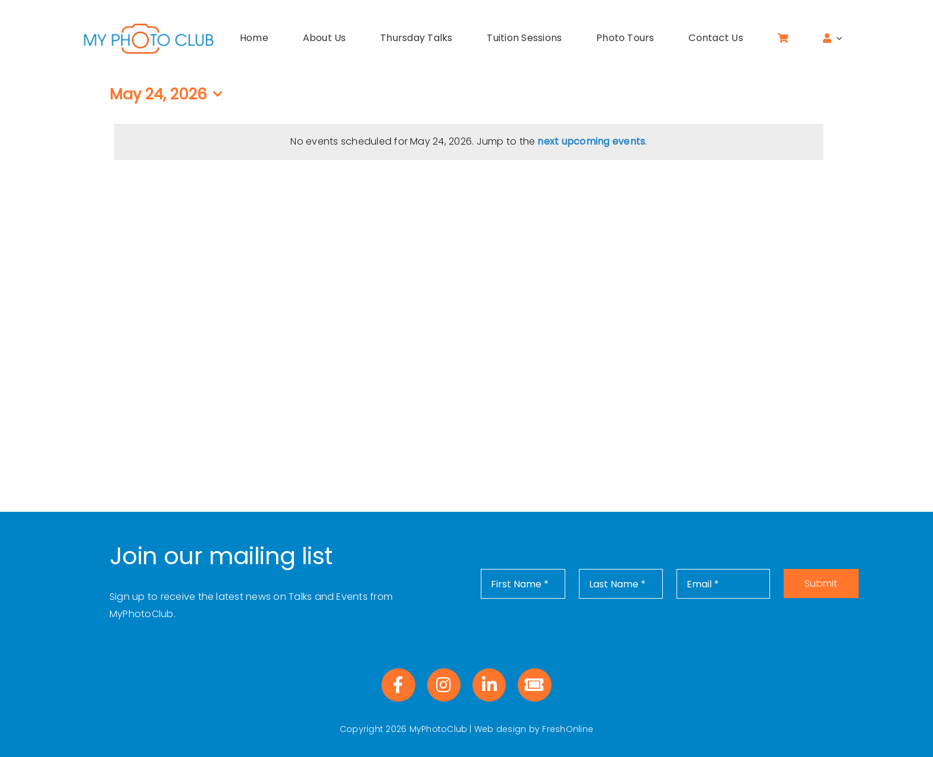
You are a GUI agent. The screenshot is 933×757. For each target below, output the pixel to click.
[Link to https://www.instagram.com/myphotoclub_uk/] (444, 685)
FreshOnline (567, 729)
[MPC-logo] (148, 25)
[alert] (469, 142)
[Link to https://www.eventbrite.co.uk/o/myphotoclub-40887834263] (534, 685)
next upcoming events (591, 141)
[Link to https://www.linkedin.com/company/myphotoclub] (489, 685)
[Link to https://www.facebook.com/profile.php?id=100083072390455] (398, 685)
